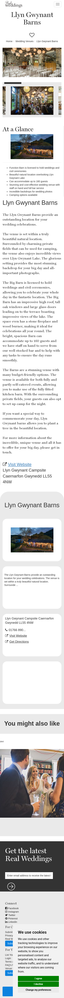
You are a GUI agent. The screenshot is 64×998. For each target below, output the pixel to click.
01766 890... (17, 630)
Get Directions (19, 641)
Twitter (10, 915)
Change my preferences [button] (38, 989)
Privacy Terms (12, 935)
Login (8, 958)
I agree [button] (38, 978)
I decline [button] (38, 984)
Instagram (12, 911)
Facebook (12, 908)
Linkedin (11, 922)
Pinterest (11, 918)
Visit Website (20, 464)
